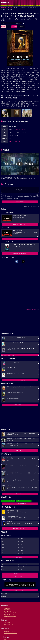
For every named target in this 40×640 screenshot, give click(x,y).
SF (2, 566)
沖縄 (22, 553)
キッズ (22, 566)
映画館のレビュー (8, 624)
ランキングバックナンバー (10, 633)
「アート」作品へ (19, 239)
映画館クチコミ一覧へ (19, 573)
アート (2, 23)
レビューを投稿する (19, 201)
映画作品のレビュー (9, 614)
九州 (2, 553)
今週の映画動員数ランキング (7, 355)
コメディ (3, 569)
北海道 (2, 544)
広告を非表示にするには (32, 309)
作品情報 (10, 7)
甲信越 (2, 547)
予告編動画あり (18, 23)
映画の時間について (19, 590)
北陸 (22, 547)
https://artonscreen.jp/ (14, 141)
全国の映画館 (7, 623)
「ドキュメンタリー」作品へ (19, 253)
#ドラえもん (4, 501)
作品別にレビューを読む (10, 616)
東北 (22, 544)
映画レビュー (19, 493)
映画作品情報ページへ (6, 593)
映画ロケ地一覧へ (19, 576)
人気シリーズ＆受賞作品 (10, 613)
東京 (2, 538)
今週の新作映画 (7, 609)
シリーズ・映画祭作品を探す (19, 503)
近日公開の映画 (7, 611)
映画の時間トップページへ (7, 596)
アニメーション (24, 564)
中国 (2, 550)
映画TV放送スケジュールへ (19, 528)
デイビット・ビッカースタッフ (20, 129)
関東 (22, 538)
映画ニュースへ (19, 450)
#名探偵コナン (19, 501)
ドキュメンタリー (9, 23)
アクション (3, 564)
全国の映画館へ (19, 557)
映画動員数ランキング (9, 631)
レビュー (14, 26)
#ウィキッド (11, 501)
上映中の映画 (7, 608)
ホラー (22, 569)
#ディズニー (27, 501)
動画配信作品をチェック (19, 405)
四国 (22, 550)
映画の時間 (3, 7)
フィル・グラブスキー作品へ (19, 224)
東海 (22, 541)
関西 (2, 541)
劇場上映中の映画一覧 (19, 380)
